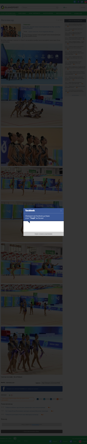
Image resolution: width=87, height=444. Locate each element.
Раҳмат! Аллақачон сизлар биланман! (43, 233)
